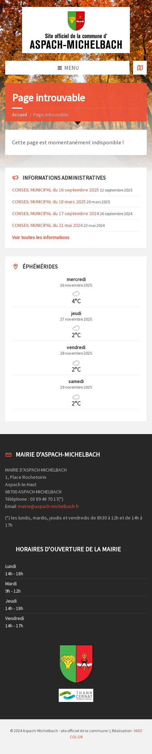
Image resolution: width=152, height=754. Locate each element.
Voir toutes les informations (40, 237)
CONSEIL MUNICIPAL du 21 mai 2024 (47, 225)
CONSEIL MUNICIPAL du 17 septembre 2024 (55, 213)
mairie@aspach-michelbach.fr (48, 506)
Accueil (19, 114)
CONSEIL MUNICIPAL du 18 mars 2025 (49, 201)
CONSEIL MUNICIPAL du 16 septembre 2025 (55, 190)
